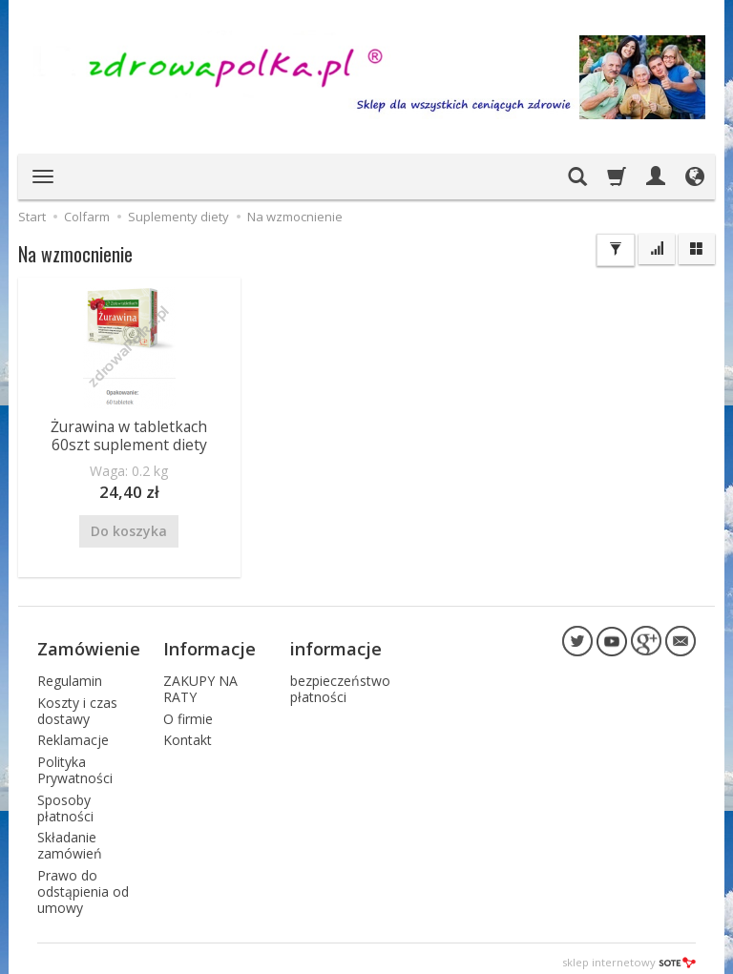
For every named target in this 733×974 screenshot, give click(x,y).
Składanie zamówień (69, 837)
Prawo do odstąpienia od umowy (83, 883)
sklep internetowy (629, 954)
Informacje (209, 643)
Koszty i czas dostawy (77, 702)
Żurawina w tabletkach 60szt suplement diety (129, 434)
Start (32, 216)
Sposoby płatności (65, 799)
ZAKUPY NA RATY (200, 681)
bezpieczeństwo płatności (340, 681)
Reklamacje (73, 732)
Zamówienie (88, 643)
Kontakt (187, 732)
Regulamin (69, 673)
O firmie (188, 710)
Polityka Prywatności (75, 762)
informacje (336, 643)
